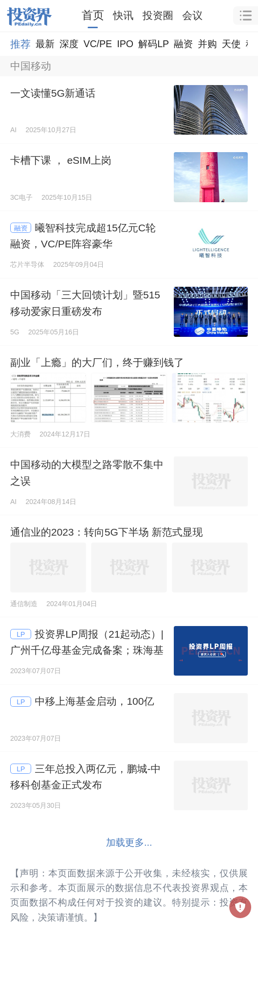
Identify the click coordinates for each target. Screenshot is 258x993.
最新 (45, 43)
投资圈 (158, 15)
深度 (68, 43)
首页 (93, 15)
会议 (192, 15)
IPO (125, 43)
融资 (183, 43)
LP (21, 634)
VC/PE (97, 43)
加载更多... (129, 842)
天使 (230, 43)
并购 (207, 43)
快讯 (123, 15)
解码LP (153, 43)
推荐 (20, 44)
